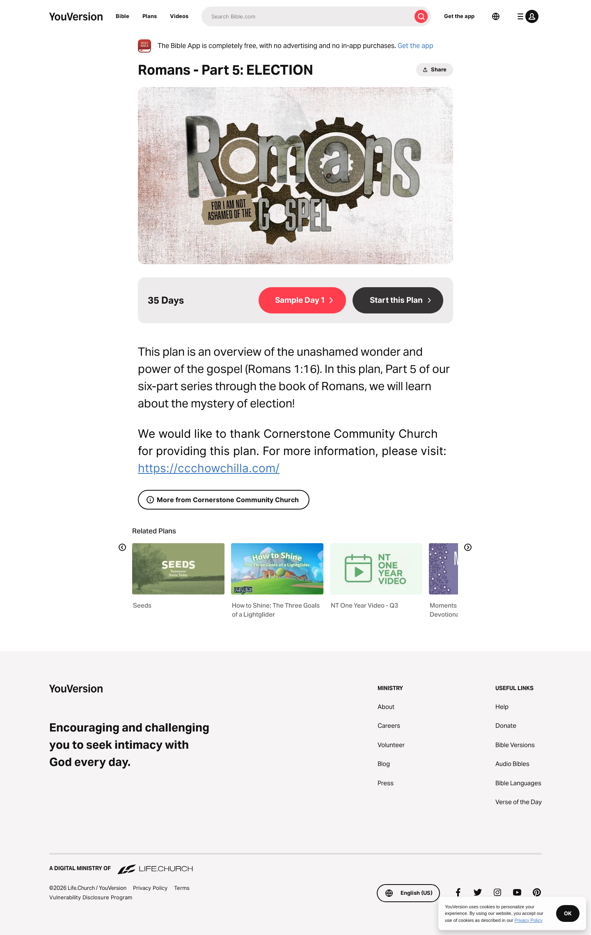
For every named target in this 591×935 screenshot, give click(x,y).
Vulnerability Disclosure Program (90, 897)
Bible (122, 16)
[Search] (306, 16)
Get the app (459, 16)
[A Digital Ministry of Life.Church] (295, 864)
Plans (149, 16)
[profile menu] (526, 16)
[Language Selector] (496, 16)
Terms (182, 888)
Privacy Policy (150, 888)
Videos (179, 16)
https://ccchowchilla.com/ (208, 468)
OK (568, 913)
